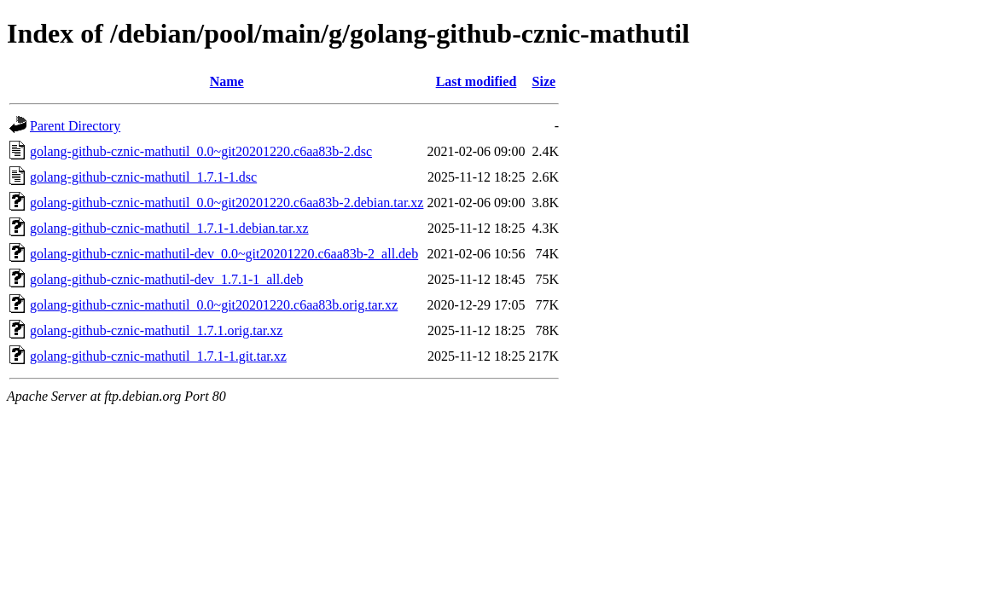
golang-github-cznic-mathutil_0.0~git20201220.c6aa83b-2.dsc (201, 151)
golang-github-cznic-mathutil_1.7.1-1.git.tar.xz (158, 356)
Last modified (476, 81)
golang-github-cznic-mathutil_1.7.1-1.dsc (143, 177)
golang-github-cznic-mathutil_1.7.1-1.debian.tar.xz (169, 228)
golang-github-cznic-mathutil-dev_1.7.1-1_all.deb (166, 279)
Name (227, 81)
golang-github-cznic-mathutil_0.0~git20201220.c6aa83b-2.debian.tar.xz (226, 202)
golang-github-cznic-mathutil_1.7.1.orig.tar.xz (156, 330)
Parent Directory (75, 126)
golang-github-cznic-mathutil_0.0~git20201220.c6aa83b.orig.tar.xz (214, 305)
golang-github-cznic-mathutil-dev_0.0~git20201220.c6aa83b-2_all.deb (224, 253)
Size (544, 81)
